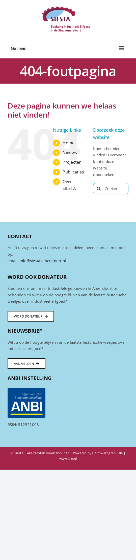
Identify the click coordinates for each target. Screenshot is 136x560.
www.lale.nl (68, 458)
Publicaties (73, 172)
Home (68, 143)
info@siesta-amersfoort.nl (43, 260)
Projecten (72, 162)
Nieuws (70, 152)
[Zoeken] (98, 188)
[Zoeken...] (110, 188)
